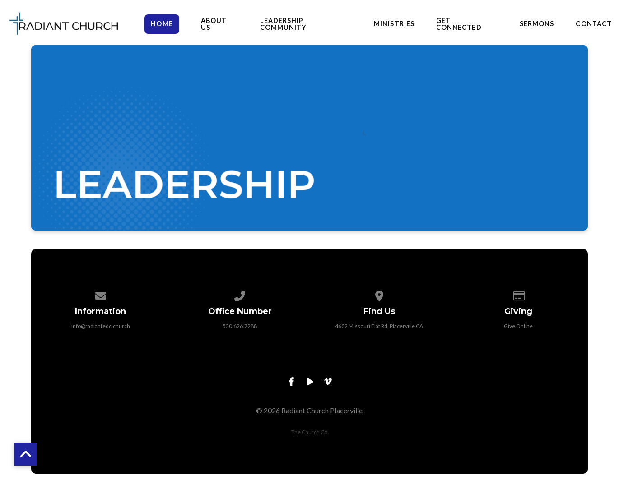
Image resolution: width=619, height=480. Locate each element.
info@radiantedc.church (100, 326)
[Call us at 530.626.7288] (239, 294)
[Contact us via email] (100, 294)
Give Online (518, 326)
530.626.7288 (240, 326)
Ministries (394, 24)
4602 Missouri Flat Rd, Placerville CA (379, 326)
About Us (214, 24)
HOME (161, 24)
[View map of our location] (379, 294)
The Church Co (309, 432)
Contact (594, 24)
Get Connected (459, 24)
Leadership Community (283, 24)
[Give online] (518, 294)
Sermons (537, 24)
